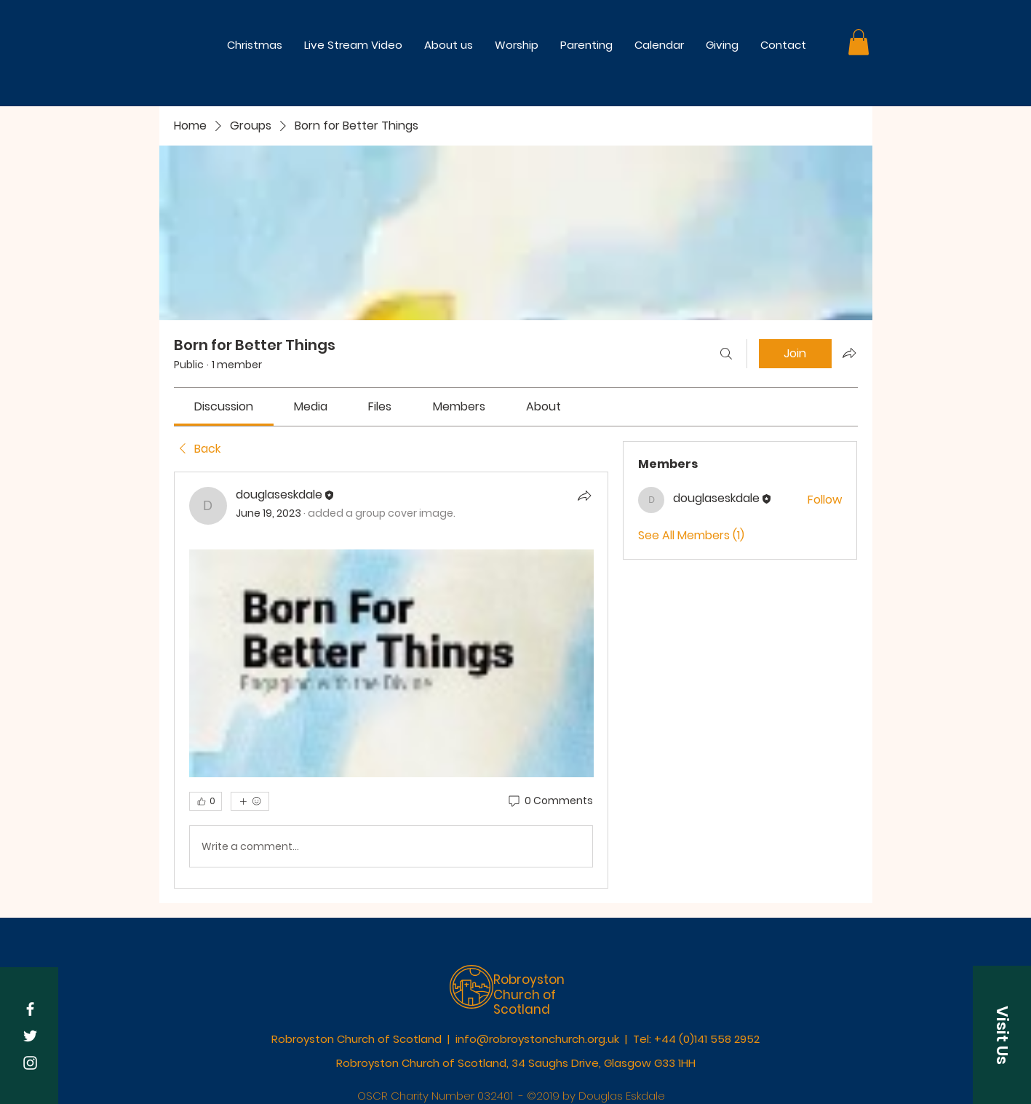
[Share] (584, 495)
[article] (391, 680)
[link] (223, 406)
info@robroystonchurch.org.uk (537, 1039)
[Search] (726, 353)
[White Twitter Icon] (30, 1036)
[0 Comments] (549, 801)
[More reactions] (250, 801)
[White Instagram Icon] (30, 1063)
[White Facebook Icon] (30, 1009)
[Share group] (849, 353)
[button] (516, 44)
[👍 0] (205, 801)
